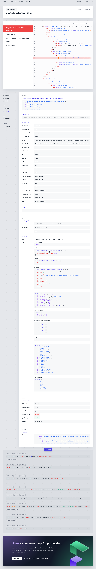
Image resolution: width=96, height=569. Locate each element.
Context (5, 116)
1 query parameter (11, 459)
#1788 (57, 271)
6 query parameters (12, 509)
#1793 (65, 269)
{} (50, 253)
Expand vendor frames (12, 23)
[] (50, 300)
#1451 (58, 260)
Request (5, 93)
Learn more (17, 558)
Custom (5, 123)
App (4, 106)
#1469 (63, 250)
